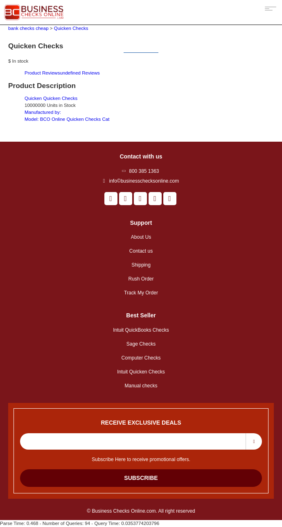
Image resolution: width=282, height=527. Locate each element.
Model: (67, 119)
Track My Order (141, 293)
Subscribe (141, 478)
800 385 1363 (144, 171)
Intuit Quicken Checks (141, 372)
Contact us (141, 251)
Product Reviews (62, 72)
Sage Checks (141, 344)
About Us (141, 237)
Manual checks (140, 386)
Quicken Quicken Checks (51, 98)
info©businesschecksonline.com (144, 181)
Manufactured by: (43, 112)
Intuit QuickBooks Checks (141, 330)
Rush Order (140, 279)
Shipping (141, 265)
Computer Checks (140, 358)
